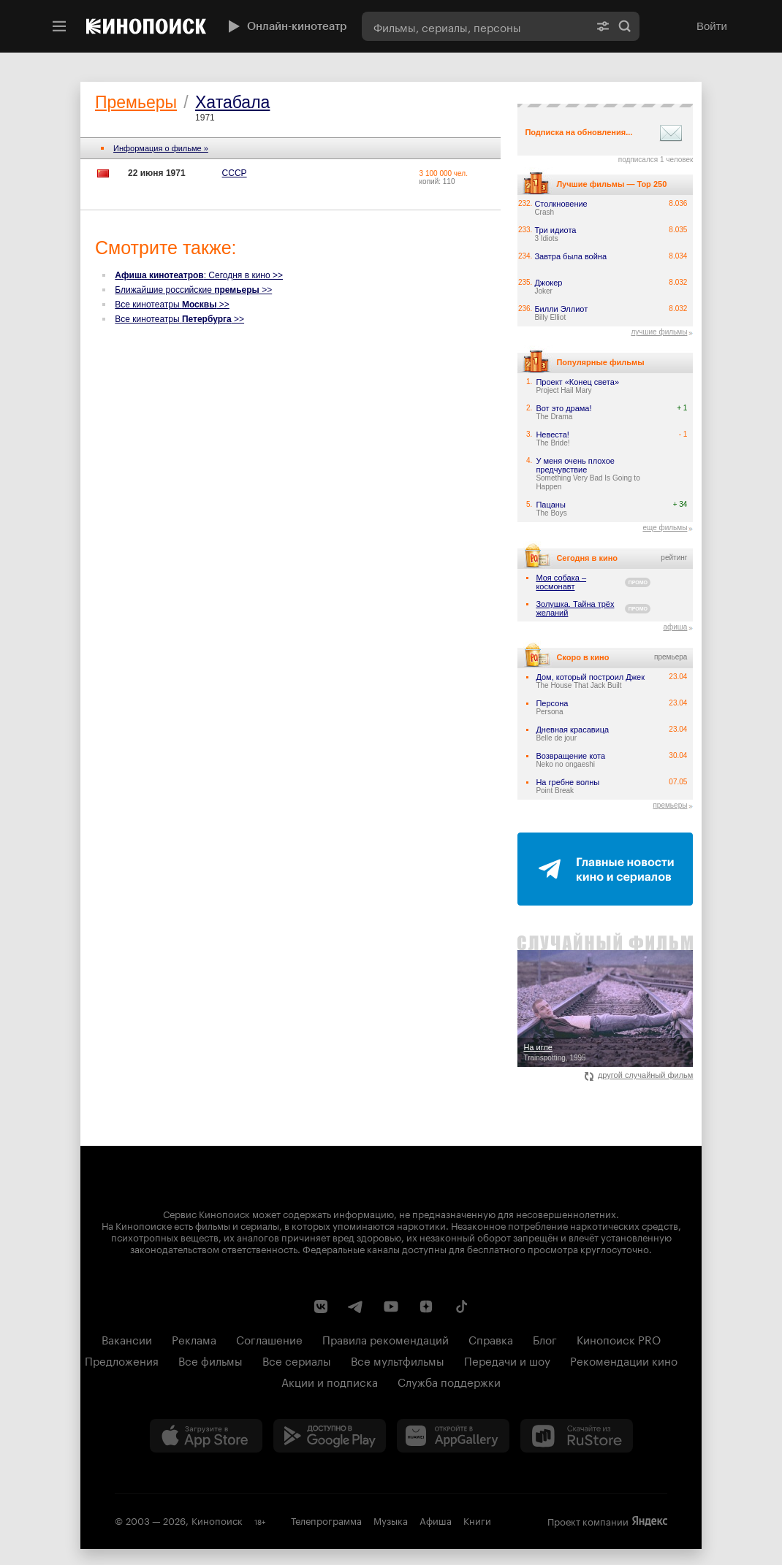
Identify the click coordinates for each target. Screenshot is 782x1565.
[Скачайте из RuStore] (576, 1436)
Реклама (194, 1338)
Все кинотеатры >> (172, 304)
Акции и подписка (329, 1381)
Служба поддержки (449, 1381)
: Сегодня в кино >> (199, 275)
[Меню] (59, 26)
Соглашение (269, 1338)
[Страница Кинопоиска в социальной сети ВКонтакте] (321, 1306)
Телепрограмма (326, 1519)
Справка (490, 1338)
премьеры (670, 805)
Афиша (436, 1519)
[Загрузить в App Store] (206, 1436)
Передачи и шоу (507, 1360)
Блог (545, 1338)
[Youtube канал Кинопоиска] (391, 1306)
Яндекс (649, 1521)
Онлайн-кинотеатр (285, 26)
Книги (477, 1519)
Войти (711, 26)
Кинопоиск (217, 1519)
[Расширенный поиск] (603, 26)
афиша (675, 627)
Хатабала (232, 102)
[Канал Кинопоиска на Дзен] (426, 1306)
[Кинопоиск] (146, 26)
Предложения (122, 1360)
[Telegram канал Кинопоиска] (356, 1306)
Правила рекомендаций (385, 1338)
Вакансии (127, 1338)
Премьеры (136, 102)
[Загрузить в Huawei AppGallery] (453, 1436)
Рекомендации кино (623, 1360)
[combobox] (475, 26)
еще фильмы (664, 528)
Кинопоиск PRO (619, 1338)
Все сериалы (296, 1360)
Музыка (390, 1519)
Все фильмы (210, 1360)
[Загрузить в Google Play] (329, 1436)
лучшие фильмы (659, 332)
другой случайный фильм (639, 1075)
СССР (234, 173)
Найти (625, 26)
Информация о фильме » (160, 148)
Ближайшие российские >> (193, 290)
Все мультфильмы (397, 1360)
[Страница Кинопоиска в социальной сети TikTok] (461, 1306)
